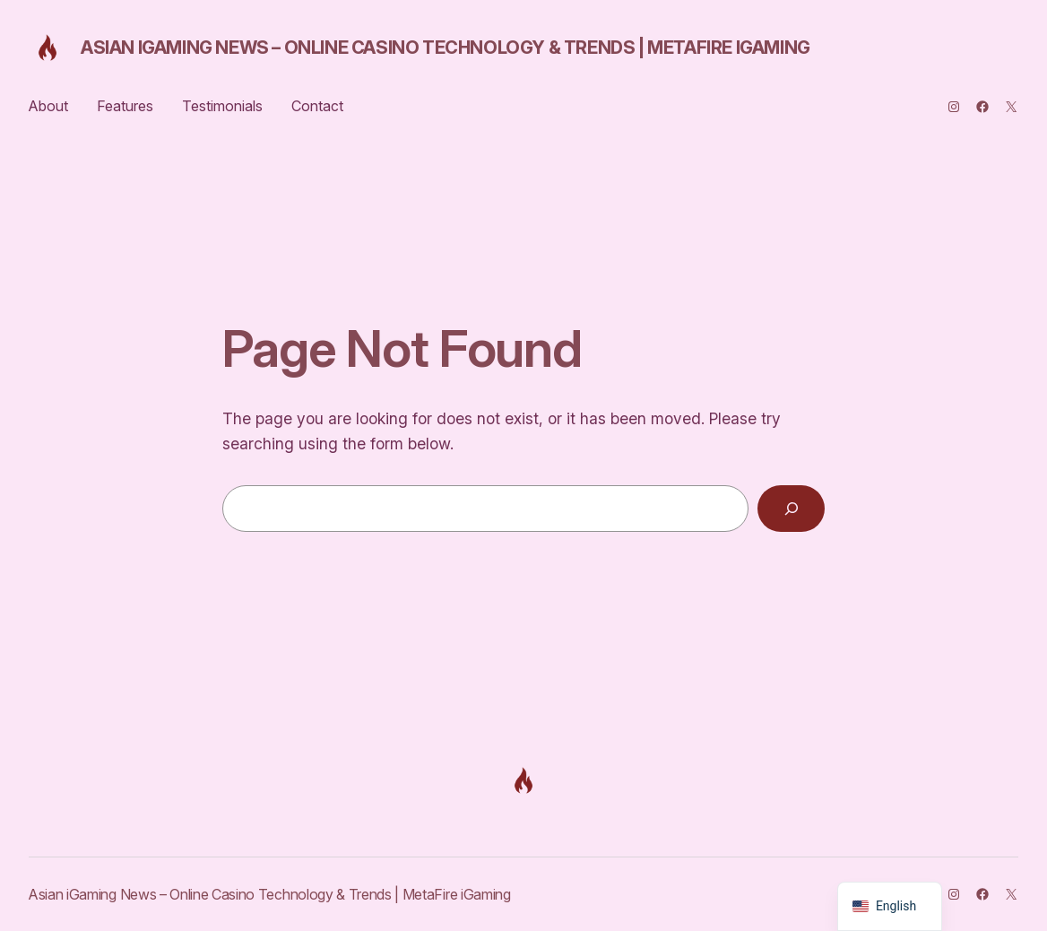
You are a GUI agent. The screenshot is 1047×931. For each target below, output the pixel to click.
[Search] (791, 508)
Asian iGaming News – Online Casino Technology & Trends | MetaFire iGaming (445, 47)
